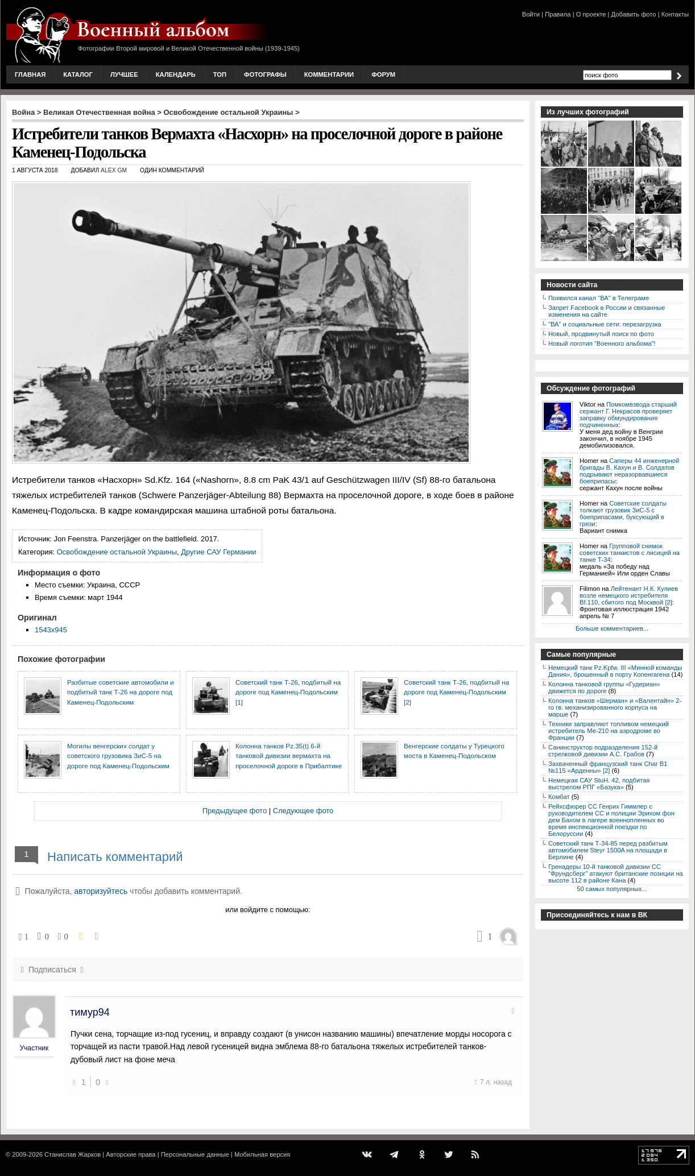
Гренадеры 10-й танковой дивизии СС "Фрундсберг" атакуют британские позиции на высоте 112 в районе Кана (615, 873)
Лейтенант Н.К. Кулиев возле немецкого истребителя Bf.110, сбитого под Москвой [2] (629, 595)
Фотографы (265, 74)
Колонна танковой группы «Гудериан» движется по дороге (604, 687)
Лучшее (124, 74)
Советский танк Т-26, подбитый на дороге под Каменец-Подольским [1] (288, 692)
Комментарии (329, 74)
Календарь (176, 74)
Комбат (559, 796)
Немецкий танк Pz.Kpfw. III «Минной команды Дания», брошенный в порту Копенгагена (615, 671)
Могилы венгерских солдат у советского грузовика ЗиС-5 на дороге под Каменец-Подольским (118, 755)
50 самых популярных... (612, 888)
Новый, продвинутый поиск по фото (601, 333)
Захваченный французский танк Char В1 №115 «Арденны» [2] (608, 767)
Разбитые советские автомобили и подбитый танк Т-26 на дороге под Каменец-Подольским (120, 692)
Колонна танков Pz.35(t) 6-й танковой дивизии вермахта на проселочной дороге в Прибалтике (288, 755)
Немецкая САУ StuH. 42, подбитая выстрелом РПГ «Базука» (599, 783)
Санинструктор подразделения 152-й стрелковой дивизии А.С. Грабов (602, 750)
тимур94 (90, 1012)
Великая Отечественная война (99, 112)
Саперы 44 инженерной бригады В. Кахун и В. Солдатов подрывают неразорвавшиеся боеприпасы (629, 471)
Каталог (78, 74)
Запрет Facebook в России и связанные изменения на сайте (606, 311)
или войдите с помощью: (267, 909)
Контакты (675, 14)
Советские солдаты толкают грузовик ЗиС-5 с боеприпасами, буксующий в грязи (623, 513)
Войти (531, 14)
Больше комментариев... (612, 628)
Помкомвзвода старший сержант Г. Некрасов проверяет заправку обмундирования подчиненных (628, 414)
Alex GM (114, 170)
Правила (557, 14)
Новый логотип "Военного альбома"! (602, 343)
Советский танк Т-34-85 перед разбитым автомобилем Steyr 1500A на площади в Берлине (608, 850)
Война (23, 112)
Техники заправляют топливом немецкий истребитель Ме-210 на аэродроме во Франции (608, 730)
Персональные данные (195, 1154)
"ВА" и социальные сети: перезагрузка (604, 324)
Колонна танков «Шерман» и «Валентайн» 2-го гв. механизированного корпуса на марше (614, 707)
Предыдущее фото (234, 810)
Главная (30, 74)
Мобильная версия (262, 1154)
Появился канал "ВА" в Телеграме (598, 298)
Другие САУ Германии (218, 552)
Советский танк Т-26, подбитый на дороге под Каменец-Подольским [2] (456, 692)
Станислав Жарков (72, 1154)
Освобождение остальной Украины (228, 112)
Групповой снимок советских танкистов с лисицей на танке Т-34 (630, 553)
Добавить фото (633, 14)
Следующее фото (303, 810)
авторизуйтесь (100, 891)
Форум (383, 74)
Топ (219, 74)
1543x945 (51, 630)
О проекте (591, 14)
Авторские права (130, 1154)
